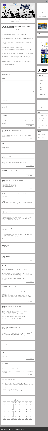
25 (30, 404)
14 (19, 402)
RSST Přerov (42, 91)
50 (4, 414)
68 (12, 418)
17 (30, 402)
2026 (42, 116)
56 (26, 414)
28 (12, 407)
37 (15, 409)
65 (30, 416)
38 (19, 409)
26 (4, 407)
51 (8, 414)
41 (30, 409)
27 (8, 407)
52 (12, 414)
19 (8, 404)
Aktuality (7, 19)
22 (19, 404)
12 (12, 402)
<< (38, 115)
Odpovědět (30, 110)
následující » (17, 423)
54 (19, 414)
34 (4, 409)
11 (8, 402)
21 (15, 404)
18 (4, 404)
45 (15, 411)
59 (8, 416)
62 (19, 416)
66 (4, 418)
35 (8, 409)
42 (4, 411)
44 (12, 411)
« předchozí (17, 397)
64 (26, 416)
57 (30, 414)
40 (26, 409)
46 (19, 411)
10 (4, 402)
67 (8, 418)
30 (19, 407)
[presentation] (11, 95)
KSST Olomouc (42, 89)
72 (26, 418)
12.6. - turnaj (42, 29)
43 (8, 411)
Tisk (12, 429)
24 (26, 404)
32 (26, 407)
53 (15, 414)
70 (19, 418)
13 (15, 402)
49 (30, 411)
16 (26, 402)
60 (12, 416)
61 (15, 416)
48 (26, 411)
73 (30, 418)
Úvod (2, 19)
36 (12, 409)
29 (15, 407)
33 (30, 407)
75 (19, 420)
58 (4, 416)
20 (12, 404)
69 (15, 418)
